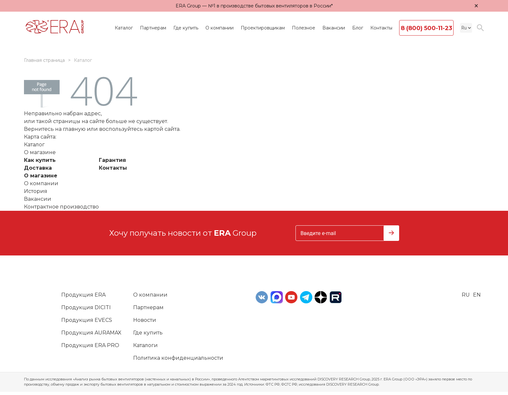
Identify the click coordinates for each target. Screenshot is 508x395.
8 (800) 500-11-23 (426, 28)
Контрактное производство (61, 207)
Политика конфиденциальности (178, 358)
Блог (357, 28)
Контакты (381, 28)
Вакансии (333, 28)
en (477, 295)
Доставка (38, 168)
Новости (144, 320)
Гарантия (112, 160)
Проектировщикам (263, 28)
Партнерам (153, 28)
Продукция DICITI (86, 307)
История (35, 191)
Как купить (40, 160)
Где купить (185, 28)
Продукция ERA (83, 295)
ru (466, 295)
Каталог (124, 28)
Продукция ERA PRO (90, 345)
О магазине (40, 176)
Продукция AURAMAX (91, 333)
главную (74, 129)
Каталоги (145, 345)
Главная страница (44, 60)
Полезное (303, 28)
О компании (219, 28)
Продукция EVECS (86, 320)
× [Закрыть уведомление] (476, 6)
